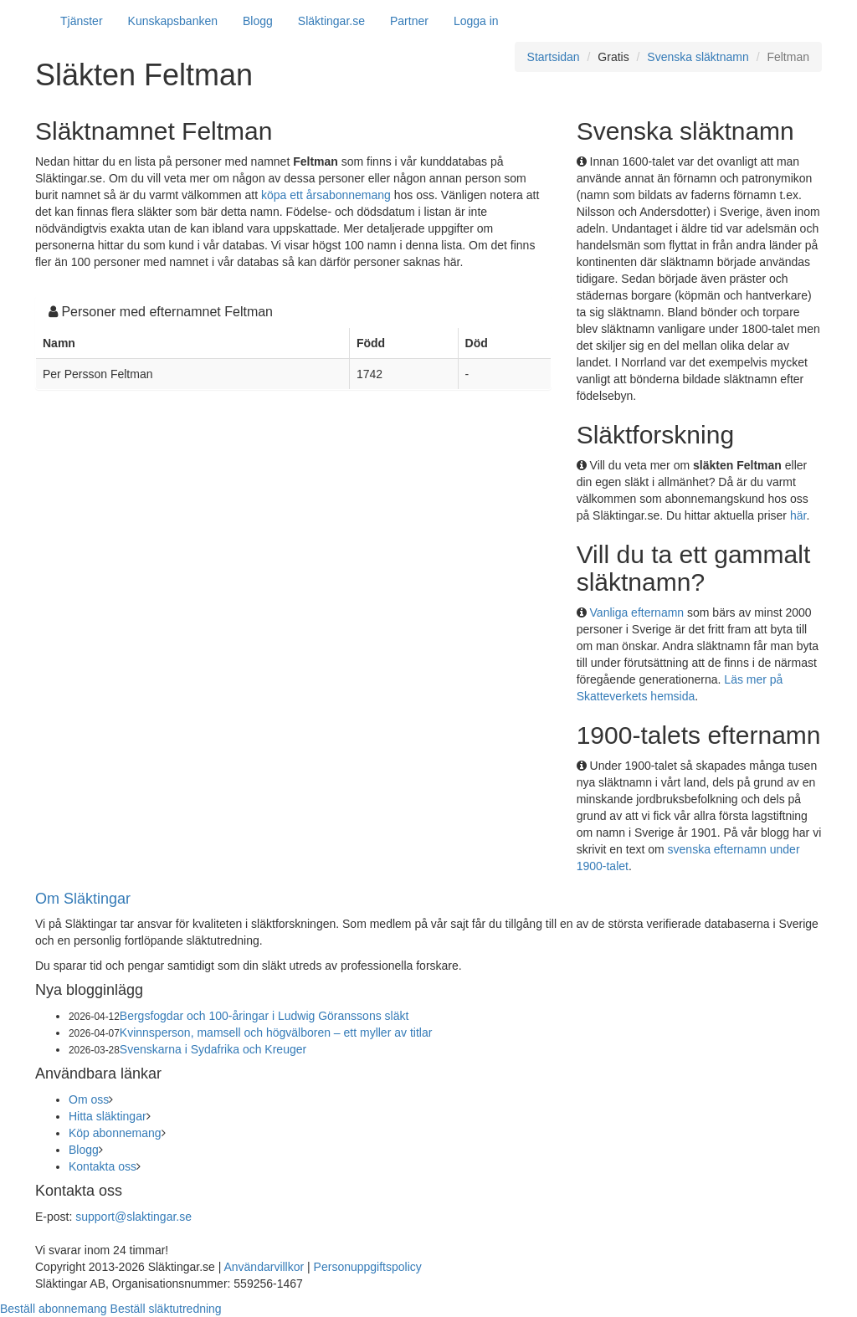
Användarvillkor (263, 1266)
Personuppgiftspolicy (368, 1266)
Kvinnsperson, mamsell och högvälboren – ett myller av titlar (276, 1032)
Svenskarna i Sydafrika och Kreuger (213, 1049)
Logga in (476, 21)
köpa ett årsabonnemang (326, 195)
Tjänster (81, 21)
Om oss (89, 1099)
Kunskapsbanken (173, 21)
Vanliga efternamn (637, 612)
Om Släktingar (83, 898)
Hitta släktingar (107, 1116)
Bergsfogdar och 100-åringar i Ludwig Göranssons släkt (264, 1015)
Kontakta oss (102, 1166)
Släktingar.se (331, 21)
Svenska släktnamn (697, 57)
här (798, 515)
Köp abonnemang (115, 1133)
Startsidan (553, 57)
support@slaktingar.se (133, 1216)
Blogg (258, 21)
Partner (409, 21)
